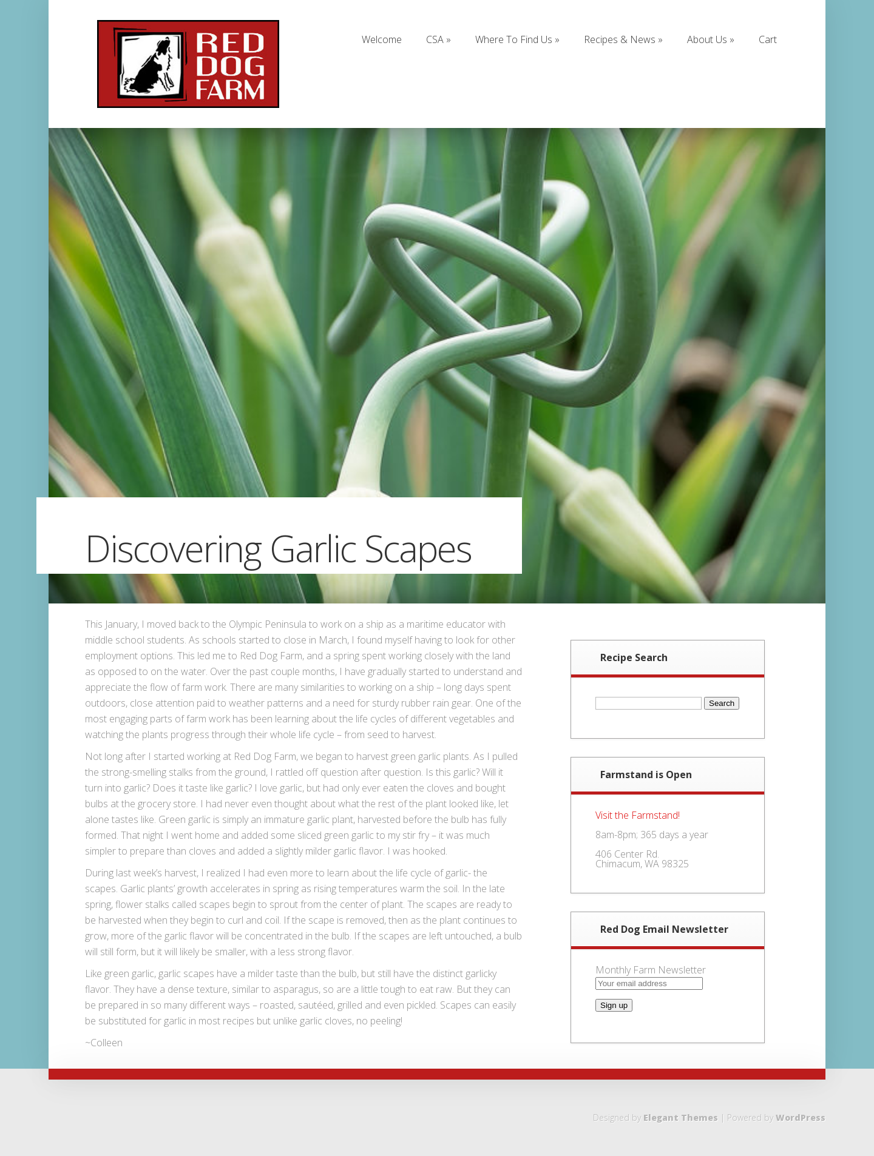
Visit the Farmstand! (637, 815)
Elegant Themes (680, 1117)
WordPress (800, 1117)
